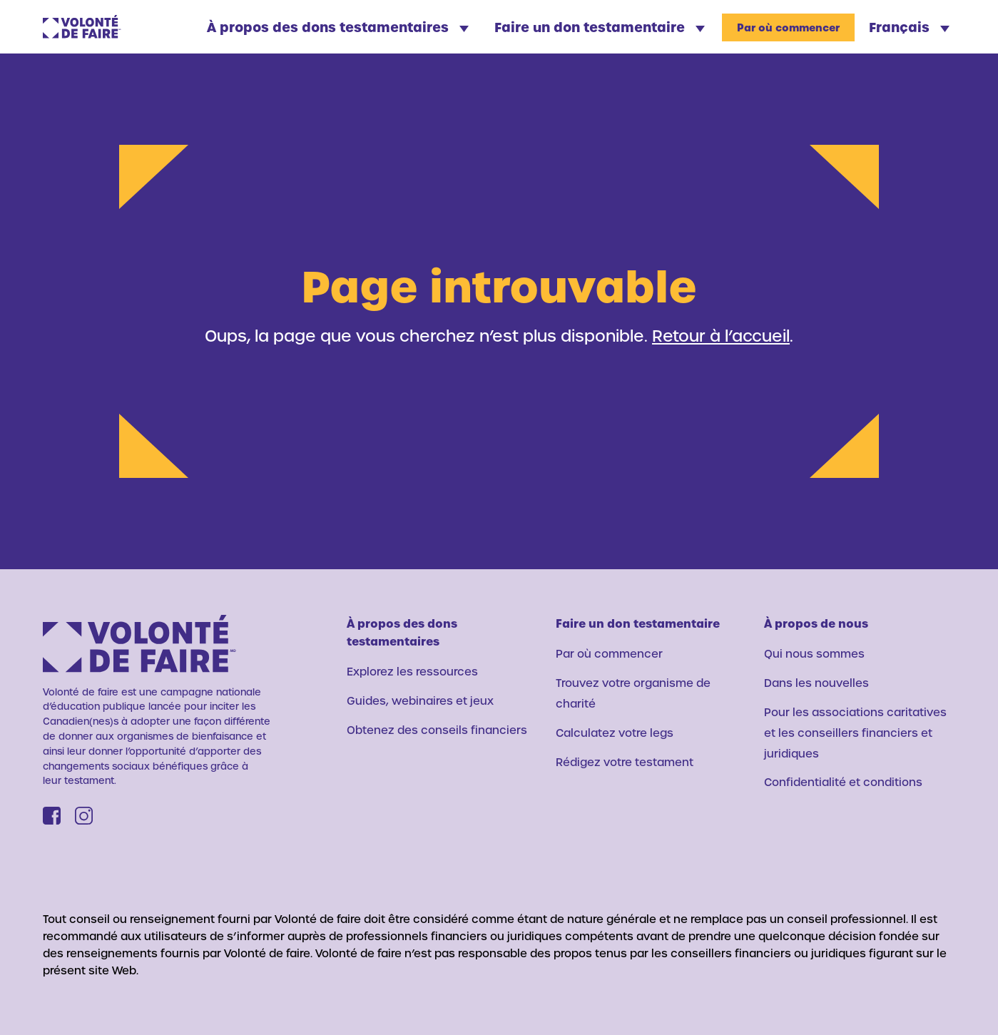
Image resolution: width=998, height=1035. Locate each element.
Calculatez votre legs (614, 732)
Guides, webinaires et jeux (420, 700)
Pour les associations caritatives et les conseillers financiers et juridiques (855, 732)
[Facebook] (52, 816)
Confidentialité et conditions (843, 781)
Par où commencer (788, 27)
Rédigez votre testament (624, 761)
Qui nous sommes (814, 653)
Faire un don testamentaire (599, 26)
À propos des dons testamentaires (338, 26)
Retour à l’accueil (721, 335)
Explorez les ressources (412, 671)
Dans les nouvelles (816, 682)
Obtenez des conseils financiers (437, 729)
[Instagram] (84, 816)
